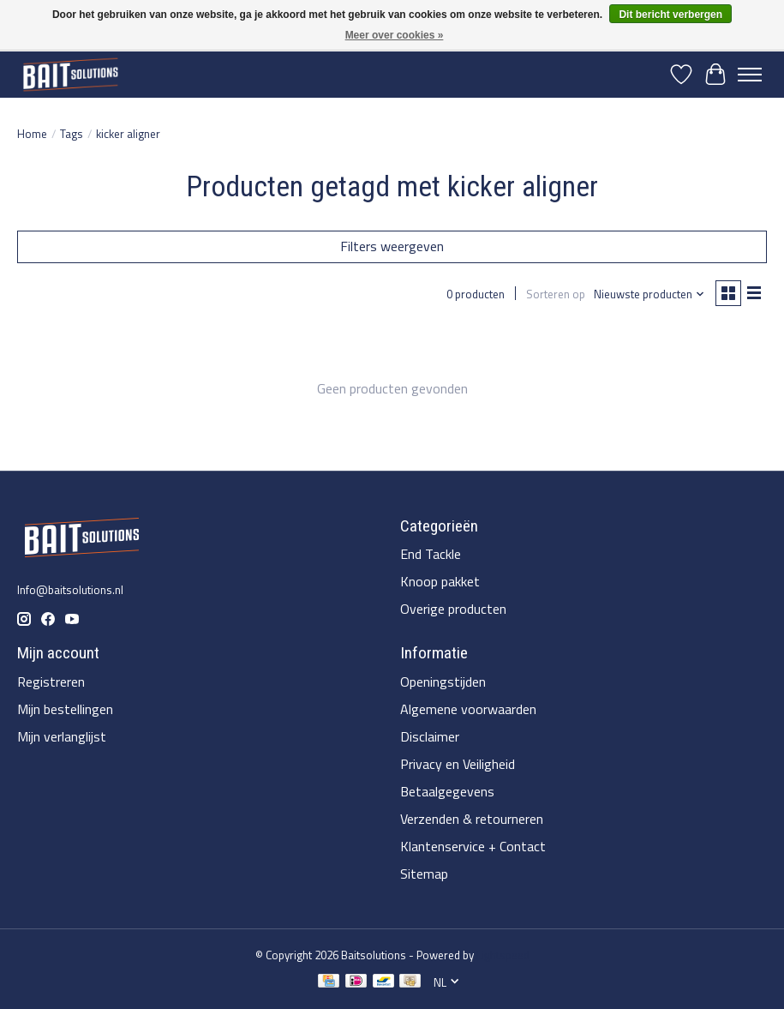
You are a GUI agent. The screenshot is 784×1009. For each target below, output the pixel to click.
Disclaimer (429, 736)
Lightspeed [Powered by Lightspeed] (503, 955)
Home (32, 133)
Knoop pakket (440, 581)
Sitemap (424, 873)
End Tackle (430, 554)
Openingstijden (443, 681)
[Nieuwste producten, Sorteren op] (649, 294)
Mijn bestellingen (65, 709)
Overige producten (453, 608)
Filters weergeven (392, 246)
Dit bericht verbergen (670, 15)
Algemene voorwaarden (468, 709)
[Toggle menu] (750, 74)
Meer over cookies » (394, 35)
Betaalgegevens (447, 791)
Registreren (51, 681)
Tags (71, 133)
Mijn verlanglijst (61, 736)
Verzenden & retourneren (471, 818)
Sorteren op (555, 294)
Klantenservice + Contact (473, 846)
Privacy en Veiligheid (457, 764)
